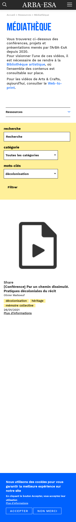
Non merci (47, 513)
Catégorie (11, 147)
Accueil (11, 15)
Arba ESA (42, 4)
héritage (38, 301)
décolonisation (16, 301)
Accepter (19, 513)
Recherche (12, 129)
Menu (70, 3)
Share (8, 282)
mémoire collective (19, 305)
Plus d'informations (17, 505)
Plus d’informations (18, 313)
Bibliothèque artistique (26, 64)
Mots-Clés (12, 166)
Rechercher (5, 5)
